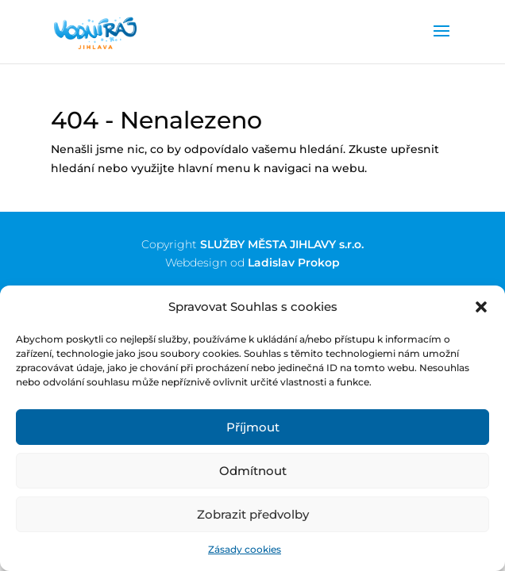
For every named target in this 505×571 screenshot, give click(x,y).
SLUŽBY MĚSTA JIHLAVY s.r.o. (282, 244)
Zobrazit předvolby (253, 514)
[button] (481, 307)
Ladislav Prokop (294, 262)
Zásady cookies (244, 549)
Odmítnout (253, 470)
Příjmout (252, 427)
